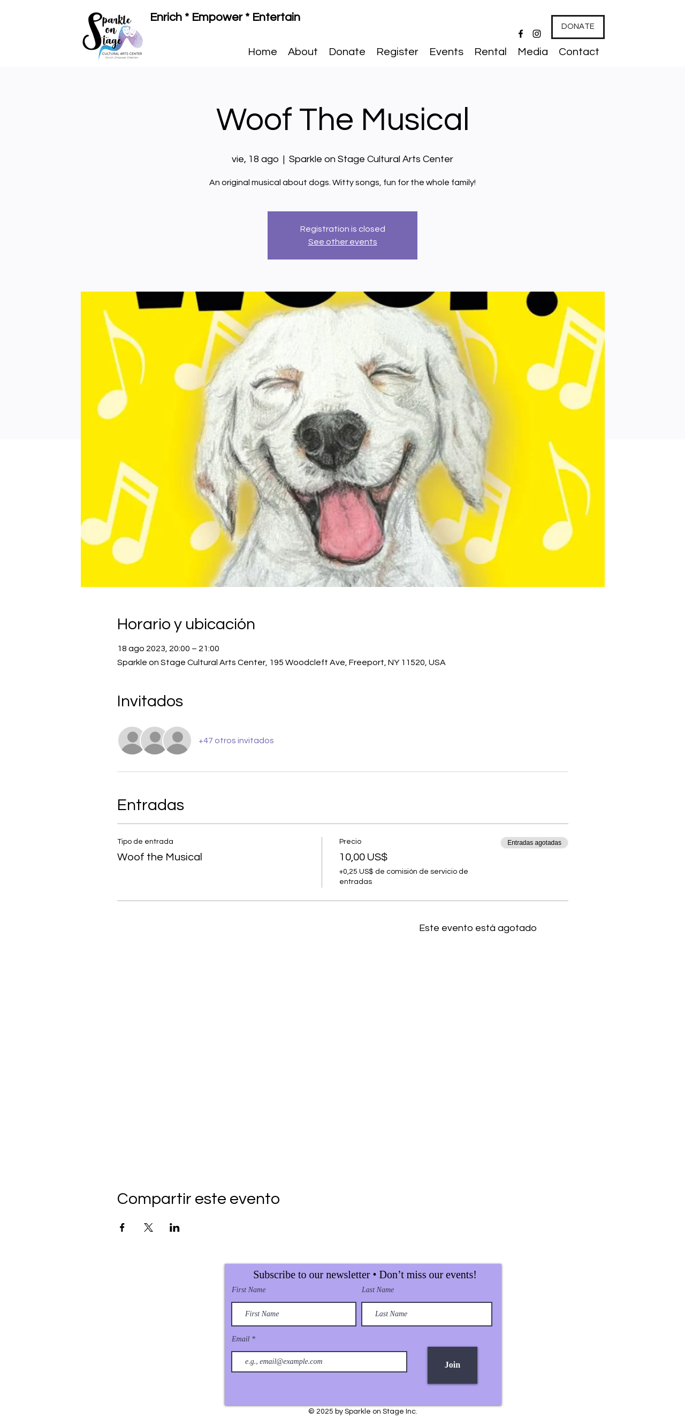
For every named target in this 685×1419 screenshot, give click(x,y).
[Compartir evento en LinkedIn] (175, 1227)
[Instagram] (536, 33)
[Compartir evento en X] (148, 1227)
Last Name (378, 1290)
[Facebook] (520, 33)
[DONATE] (578, 27)
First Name (248, 1290)
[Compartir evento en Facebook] (122, 1227)
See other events (342, 242)
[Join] (452, 1365)
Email (242, 1339)
